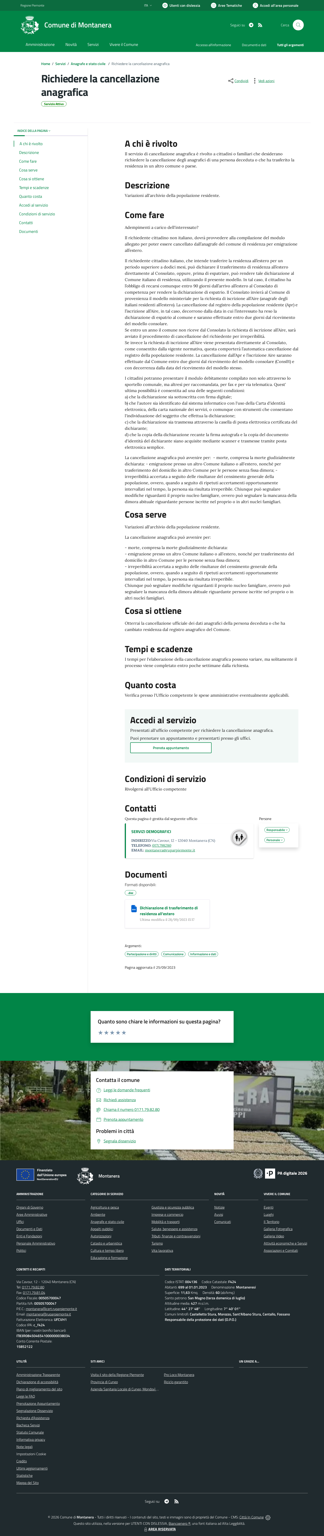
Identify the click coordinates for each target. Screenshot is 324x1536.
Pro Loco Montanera (179, 1374)
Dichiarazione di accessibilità (37, 1382)
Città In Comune (251, 1517)
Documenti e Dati (29, 1229)
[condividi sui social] (237, 80)
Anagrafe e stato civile (88, 63)
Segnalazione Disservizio (34, 1410)
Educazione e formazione (109, 1257)
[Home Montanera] (66, 25)
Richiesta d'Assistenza (32, 1418)
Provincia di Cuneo (104, 1382)
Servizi (60, 63)
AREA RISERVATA (159, 1529)
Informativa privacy (30, 1439)
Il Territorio (271, 1221)
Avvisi (218, 1214)
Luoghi (269, 1214)
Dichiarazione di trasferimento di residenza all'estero (169, 911)
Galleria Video (274, 1236)
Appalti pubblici (102, 1229)
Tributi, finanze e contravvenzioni (176, 1236)
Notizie (219, 1207)
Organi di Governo (29, 1207)
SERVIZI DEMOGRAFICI (151, 832)
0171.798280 (161, 845)
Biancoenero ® (179, 1523)
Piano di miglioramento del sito (39, 1389)
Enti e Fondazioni (29, 1236)
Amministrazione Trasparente (38, 1374)
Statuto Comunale (30, 1432)
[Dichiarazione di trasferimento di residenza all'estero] (134, 908)
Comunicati (222, 1221)
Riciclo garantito (176, 1382)
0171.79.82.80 (33, 1287)
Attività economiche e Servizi (285, 1243)
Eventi (268, 1207)
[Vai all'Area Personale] (275, 5)
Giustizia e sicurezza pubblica (173, 1207)
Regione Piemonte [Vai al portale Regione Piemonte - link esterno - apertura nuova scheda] (32, 5)
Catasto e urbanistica (106, 1243)
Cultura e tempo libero (107, 1250)
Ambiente (98, 1214)
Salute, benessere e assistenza (174, 1229)
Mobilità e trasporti (166, 1221)
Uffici (20, 1221)
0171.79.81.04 (34, 1292)
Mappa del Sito (27, 1482)
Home (45, 63)
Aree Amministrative (31, 1214)
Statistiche (24, 1475)
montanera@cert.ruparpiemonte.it (51, 1308)
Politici (21, 1250)
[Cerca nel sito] (298, 25)
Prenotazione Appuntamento (38, 1403)
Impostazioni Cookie (31, 1454)
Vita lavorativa (162, 1250)
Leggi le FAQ (25, 1396)
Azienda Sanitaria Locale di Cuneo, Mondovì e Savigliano (132, 1389)
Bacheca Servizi (28, 1425)
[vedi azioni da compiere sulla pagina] (262, 80)
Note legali (24, 1446)
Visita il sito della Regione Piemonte (117, 1374)
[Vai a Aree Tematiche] (226, 5)
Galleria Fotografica (278, 1229)
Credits (21, 1461)
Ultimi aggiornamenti (32, 1468)
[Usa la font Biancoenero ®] (181, 5)
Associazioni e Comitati (281, 1250)
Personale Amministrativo (35, 1243)
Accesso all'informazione (213, 44)
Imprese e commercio (167, 1214)
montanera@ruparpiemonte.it (170, 850)
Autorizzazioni (101, 1236)
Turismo (157, 1243)
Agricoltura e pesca (105, 1207)
